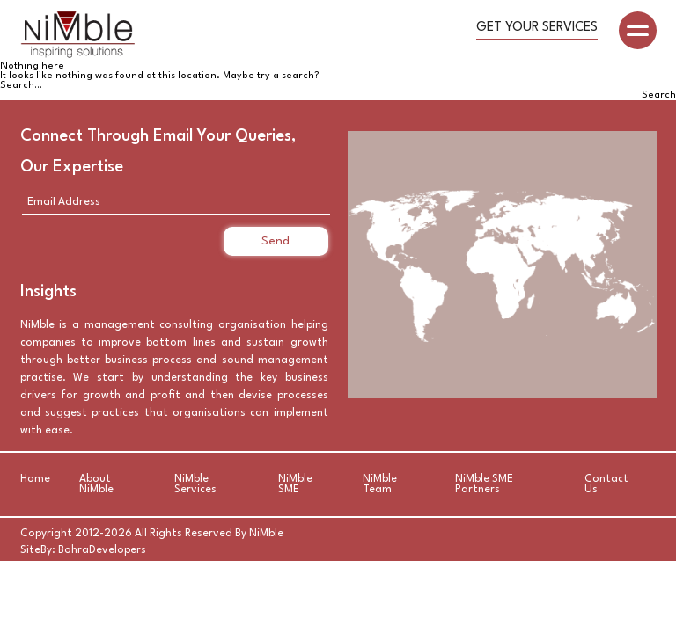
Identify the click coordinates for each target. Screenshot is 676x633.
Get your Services (537, 27)
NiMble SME (295, 484)
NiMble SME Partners (484, 484)
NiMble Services (195, 484)
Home (35, 479)
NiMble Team (380, 484)
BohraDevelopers (100, 550)
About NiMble (96, 484)
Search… (21, 86)
